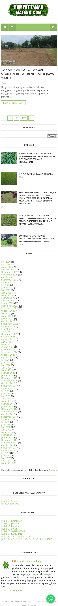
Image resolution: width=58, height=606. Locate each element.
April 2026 (6, 264)
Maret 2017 (7, 463)
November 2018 (9, 411)
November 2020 (9, 352)
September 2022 (9, 323)
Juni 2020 (5, 362)
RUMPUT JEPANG (10, 523)
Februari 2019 (8, 403)
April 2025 (6, 292)
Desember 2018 (9, 408)
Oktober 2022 (8, 321)
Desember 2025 (9, 272)
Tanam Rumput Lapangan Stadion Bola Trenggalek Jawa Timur (27, 74)
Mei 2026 (6, 261)
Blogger (52, 469)
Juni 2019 (5, 393)
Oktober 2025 (8, 277)
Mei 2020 (6, 365)
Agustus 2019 (8, 388)
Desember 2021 (9, 334)
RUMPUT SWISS (9, 528)
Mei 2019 (6, 396)
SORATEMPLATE (22, 601)
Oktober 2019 (8, 383)
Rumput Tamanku (10, 503)
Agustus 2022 (8, 326)
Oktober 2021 (8, 336)
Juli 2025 (5, 284)
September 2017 (9, 447)
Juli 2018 (5, 421)
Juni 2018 (5, 424)
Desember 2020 (9, 349)
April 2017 (6, 460)
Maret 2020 (7, 370)
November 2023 (9, 308)
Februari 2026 (8, 269)
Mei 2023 (6, 313)
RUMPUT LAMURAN (11, 533)
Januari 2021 (7, 346)
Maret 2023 (7, 316)
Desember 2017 (9, 440)
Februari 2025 (8, 297)
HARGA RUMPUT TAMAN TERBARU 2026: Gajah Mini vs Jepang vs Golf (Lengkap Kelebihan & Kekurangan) (37, 157)
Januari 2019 (7, 406)
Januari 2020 (7, 375)
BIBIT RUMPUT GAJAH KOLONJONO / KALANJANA (26, 539)
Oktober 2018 (8, 414)
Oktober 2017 (8, 445)
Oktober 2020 (8, 354)
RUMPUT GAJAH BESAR (13, 531)
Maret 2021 (7, 344)
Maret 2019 (7, 401)
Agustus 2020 (8, 357)
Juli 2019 (5, 390)
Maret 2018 (7, 432)
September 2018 (9, 416)
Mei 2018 (6, 427)
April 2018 (6, 429)
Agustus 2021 (8, 339)
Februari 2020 (8, 372)
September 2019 (9, 385)
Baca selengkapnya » (13, 103)
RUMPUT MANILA (10, 526)
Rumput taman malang (28, 561)
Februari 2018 (8, 434)
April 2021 (6, 341)
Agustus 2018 (8, 419)
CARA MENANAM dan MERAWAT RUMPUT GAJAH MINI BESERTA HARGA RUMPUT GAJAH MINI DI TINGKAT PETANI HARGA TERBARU (38, 219)
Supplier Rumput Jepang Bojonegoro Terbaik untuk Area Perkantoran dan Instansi (36, 238)
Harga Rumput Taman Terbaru (36, 173)
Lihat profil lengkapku (12, 590)
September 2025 (9, 279)
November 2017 (9, 442)
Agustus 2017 (8, 450)
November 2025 (9, 274)
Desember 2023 (9, 305)
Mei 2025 (6, 290)
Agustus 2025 (8, 282)
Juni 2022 (5, 328)
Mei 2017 (6, 458)
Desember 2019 (9, 378)
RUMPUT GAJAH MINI (12, 520)
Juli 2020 (5, 359)
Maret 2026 (7, 266)
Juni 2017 (5, 455)
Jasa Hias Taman (9, 501)
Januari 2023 (7, 318)
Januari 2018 (7, 437)
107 (24, 118)
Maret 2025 (7, 295)
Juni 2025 (5, 287)
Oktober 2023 (8, 310)
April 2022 (6, 331)
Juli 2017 (5, 452)
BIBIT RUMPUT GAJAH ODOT (16, 536)
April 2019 (6, 398)
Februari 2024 (8, 300)
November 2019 (9, 380)
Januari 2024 (7, 303)
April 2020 (6, 367)
